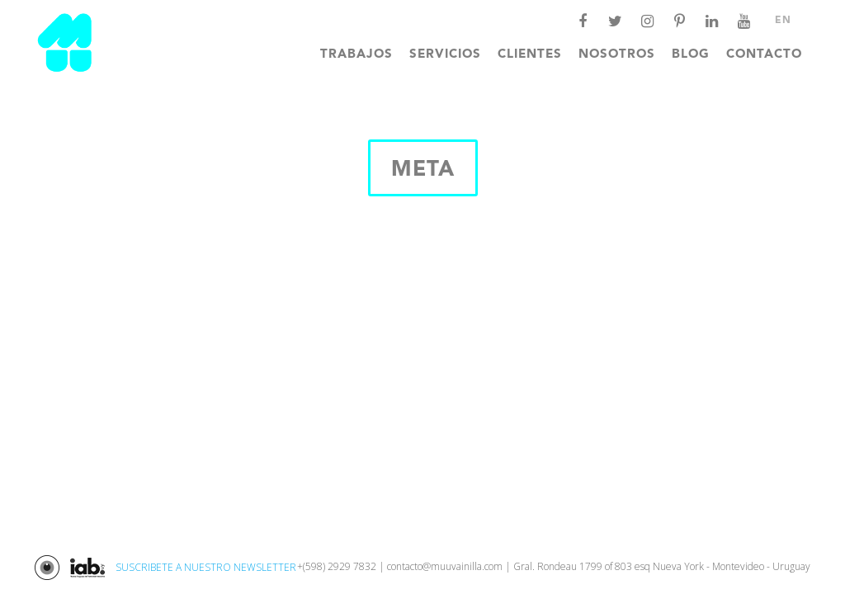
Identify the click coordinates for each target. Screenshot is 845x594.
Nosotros (616, 55)
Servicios (445, 55)
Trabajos (356, 55)
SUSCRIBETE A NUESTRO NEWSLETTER (206, 567)
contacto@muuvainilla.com (445, 566)
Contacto (764, 55)
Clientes (530, 55)
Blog (691, 55)
